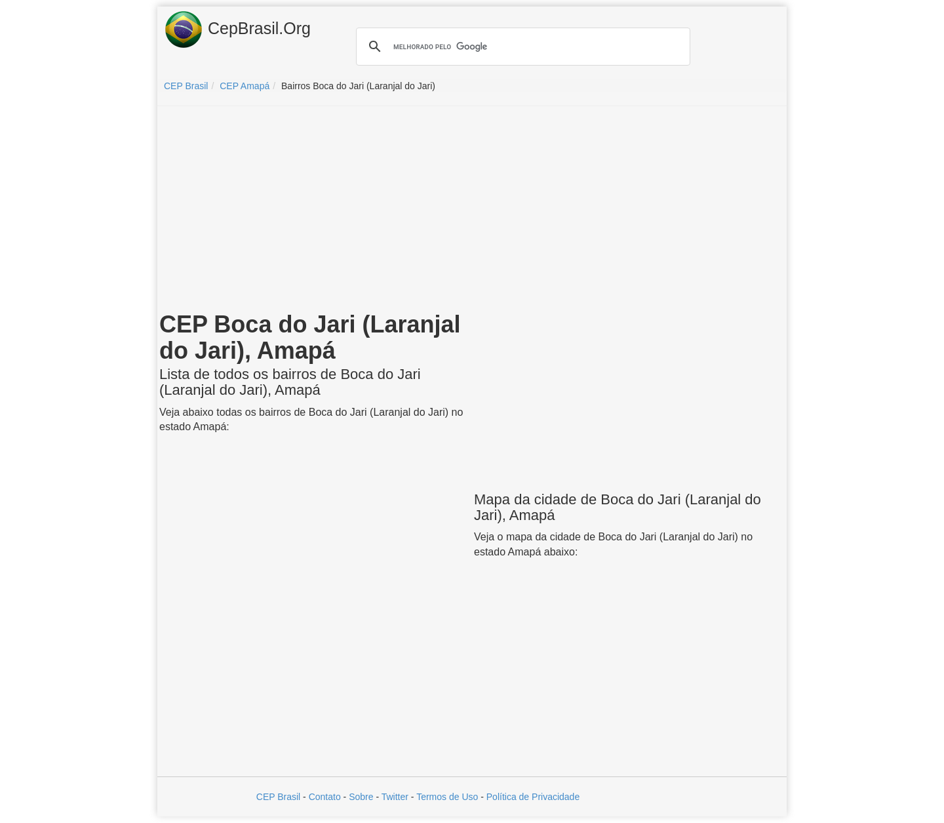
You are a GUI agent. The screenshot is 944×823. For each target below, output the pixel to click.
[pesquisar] (521, 46)
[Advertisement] (472, 211)
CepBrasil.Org (237, 29)
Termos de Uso (447, 797)
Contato (325, 797)
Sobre (361, 797)
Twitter (395, 797)
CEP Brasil (278, 797)
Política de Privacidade (533, 797)
